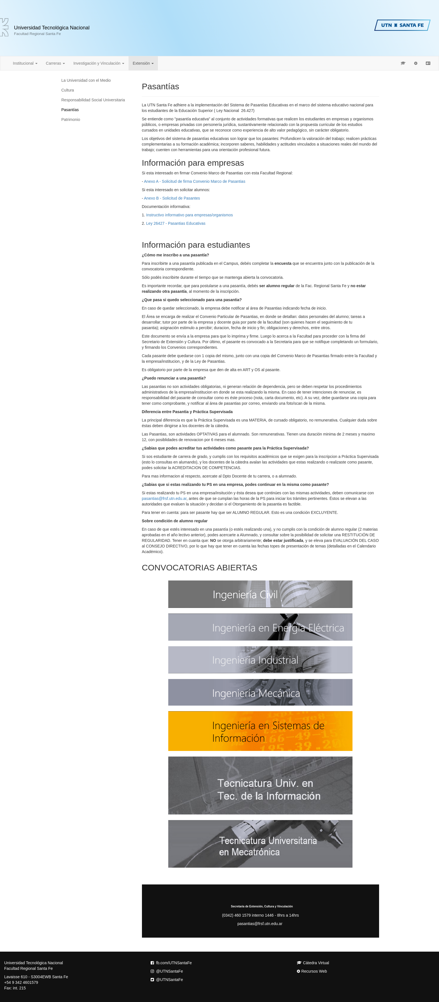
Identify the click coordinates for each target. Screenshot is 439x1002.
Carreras (55, 63)
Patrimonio (70, 119)
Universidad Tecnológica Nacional (52, 30)
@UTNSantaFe (167, 971)
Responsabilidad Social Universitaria (93, 100)
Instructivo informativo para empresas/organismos (189, 215)
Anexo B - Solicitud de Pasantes (172, 198)
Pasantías (70, 109)
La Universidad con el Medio (86, 80)
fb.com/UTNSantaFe (171, 963)
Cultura (67, 90)
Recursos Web (312, 971)
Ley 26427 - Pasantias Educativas (176, 223)
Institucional (25, 63)
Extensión (143, 63)
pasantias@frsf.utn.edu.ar (164, 498)
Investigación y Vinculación (98, 63)
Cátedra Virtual (313, 963)
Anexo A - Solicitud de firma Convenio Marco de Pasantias (194, 181)
